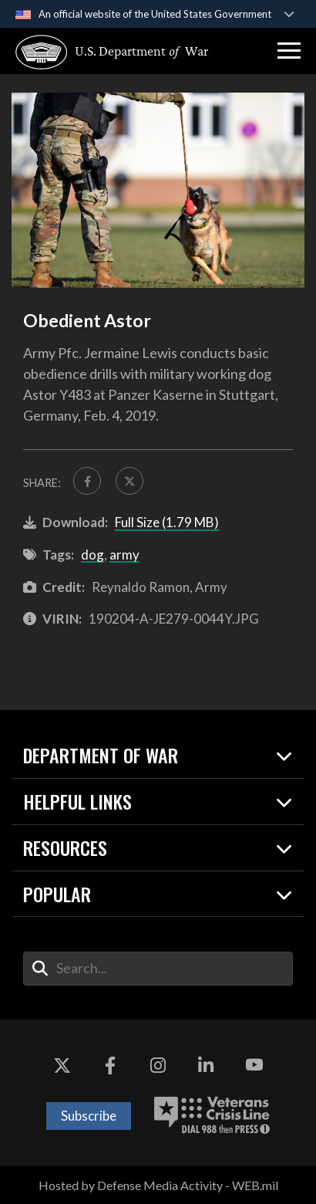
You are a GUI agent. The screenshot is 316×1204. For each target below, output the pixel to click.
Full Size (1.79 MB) (167, 522)
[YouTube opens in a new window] (254, 1066)
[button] (289, 50)
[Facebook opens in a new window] (110, 1066)
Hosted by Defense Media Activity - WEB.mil (158, 1185)
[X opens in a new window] (61, 1066)
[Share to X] (129, 481)
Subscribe (88, 1116)
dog (92, 554)
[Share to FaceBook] (87, 481)
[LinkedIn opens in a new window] (206, 1066)
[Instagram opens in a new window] (158, 1066)
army (124, 554)
